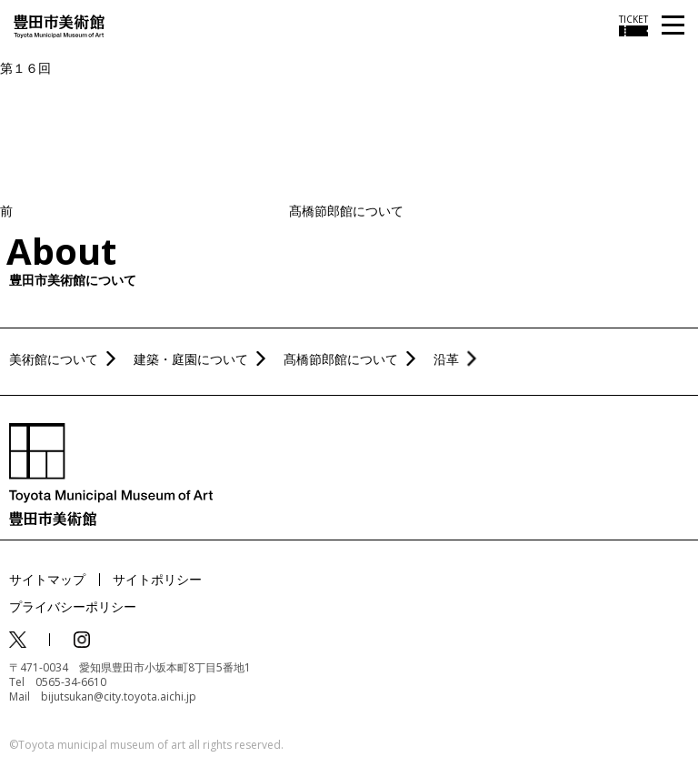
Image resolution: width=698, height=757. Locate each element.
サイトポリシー (157, 579)
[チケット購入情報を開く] (633, 25)
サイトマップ (47, 579)
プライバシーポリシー (72, 606)
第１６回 (25, 67)
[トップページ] (59, 25)
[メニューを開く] (673, 25)
